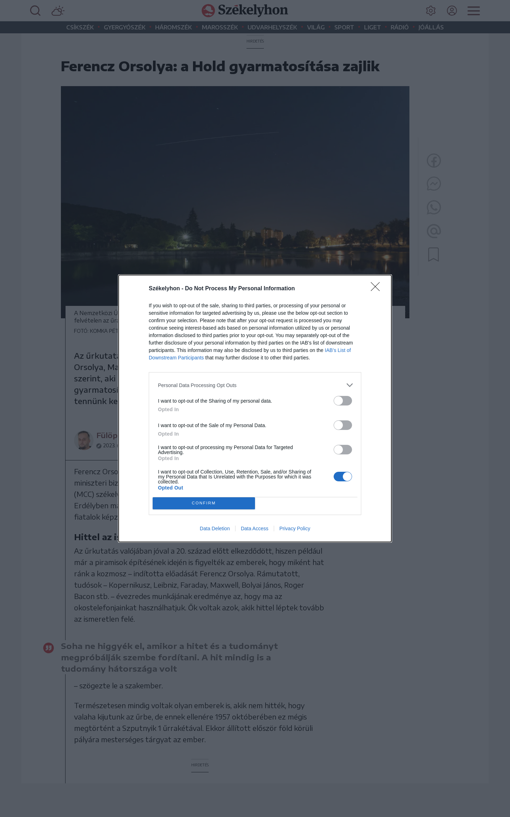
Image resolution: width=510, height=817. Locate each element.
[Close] (377, 289)
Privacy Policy (294, 528)
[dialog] (255, 408)
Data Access (254, 528)
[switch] (343, 400)
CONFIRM (204, 503)
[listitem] (255, 385)
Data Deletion (215, 528)
